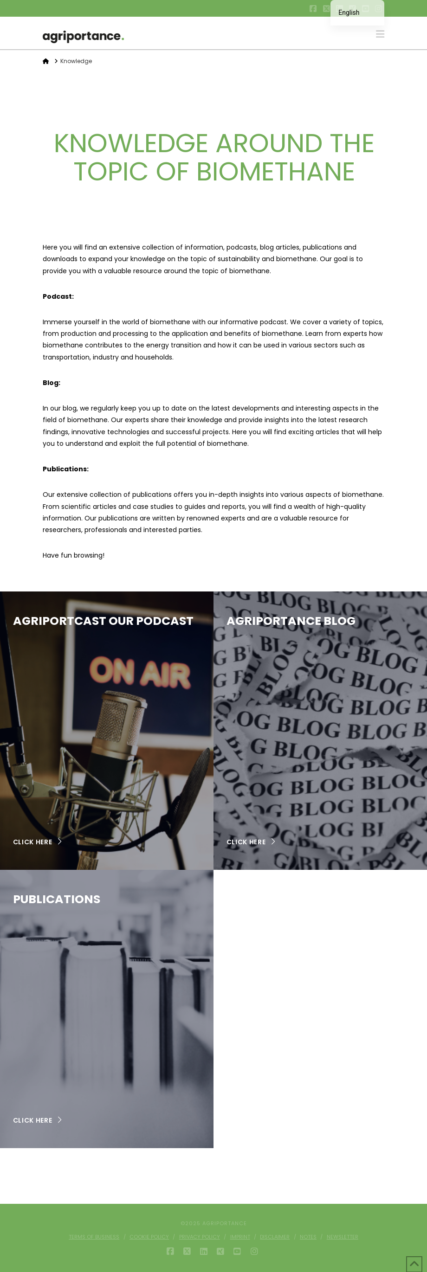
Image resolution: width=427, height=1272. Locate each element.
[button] (380, 34)
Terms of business (94, 1236)
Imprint (240, 1236)
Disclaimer (275, 1236)
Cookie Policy (149, 1236)
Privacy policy (199, 1236)
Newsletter (342, 1236)
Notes (308, 1236)
